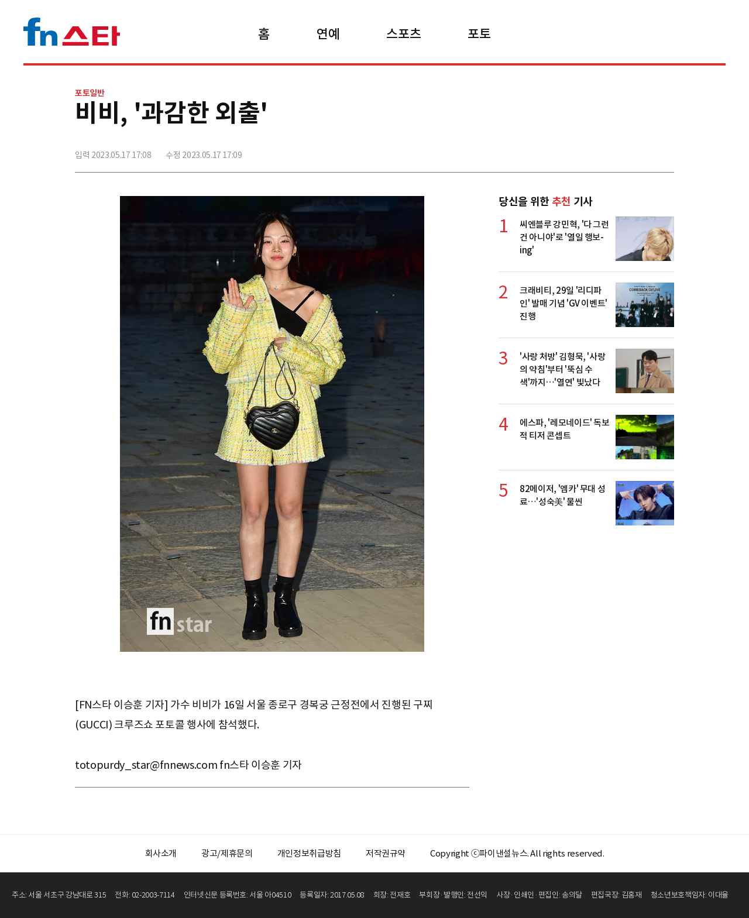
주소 (664, 150)
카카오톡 (638, 150)
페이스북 (587, 150)
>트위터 (613, 150)
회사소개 (161, 853)
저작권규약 (386, 853)
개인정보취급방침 (309, 853)
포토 (479, 34)
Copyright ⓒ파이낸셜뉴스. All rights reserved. (517, 853)
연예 (328, 34)
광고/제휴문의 (227, 853)
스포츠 (403, 34)
